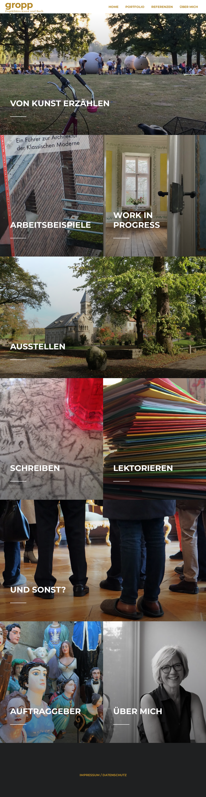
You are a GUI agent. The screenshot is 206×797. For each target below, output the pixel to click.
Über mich (189, 7)
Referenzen (162, 7)
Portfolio (134, 7)
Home (113, 7)
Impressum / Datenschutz (103, 775)
